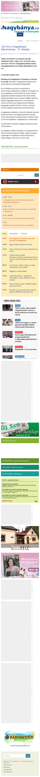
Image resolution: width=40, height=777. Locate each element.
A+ (37, 53)
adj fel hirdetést (7, 501)
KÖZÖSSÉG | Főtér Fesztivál (13, 467)
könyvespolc (14, 13)
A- (1, 55)
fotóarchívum (5, 13)
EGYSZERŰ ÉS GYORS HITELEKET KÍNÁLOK (15, 489)
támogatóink (7, 769)
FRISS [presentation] (4, 234)
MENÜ (20, 34)
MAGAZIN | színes (9, 441)
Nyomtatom (31, 53)
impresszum (8, 765)
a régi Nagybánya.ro (25, 13)
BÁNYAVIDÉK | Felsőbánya (12, 474)
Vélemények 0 (23, 53)
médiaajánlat (8, 771)
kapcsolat (7, 767)
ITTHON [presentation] (24, 234)
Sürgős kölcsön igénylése (10, 484)
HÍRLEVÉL (6, 170)
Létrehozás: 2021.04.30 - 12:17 (9, 53)
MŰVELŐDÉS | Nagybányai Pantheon (16, 461)
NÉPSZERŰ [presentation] (13, 234)
